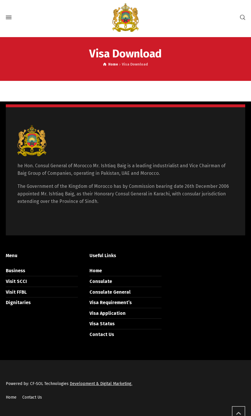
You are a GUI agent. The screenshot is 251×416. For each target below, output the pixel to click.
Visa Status (102, 323)
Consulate (100, 281)
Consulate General (110, 292)
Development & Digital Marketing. (101, 383)
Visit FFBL (16, 292)
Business (15, 270)
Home (95, 270)
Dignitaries (18, 302)
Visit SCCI (16, 281)
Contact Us (101, 334)
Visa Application (107, 313)
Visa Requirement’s (110, 302)
